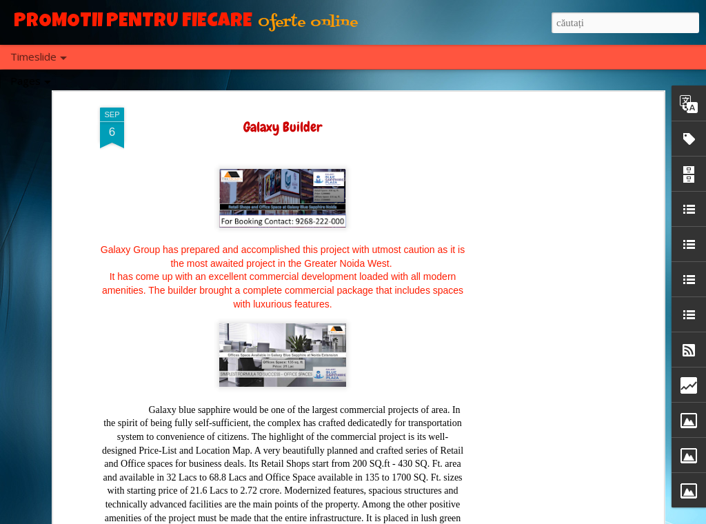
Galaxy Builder (282, 123)
